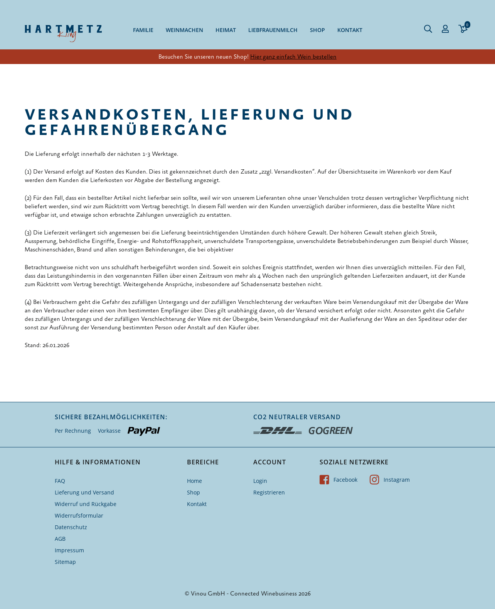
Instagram (390, 479)
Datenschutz (71, 527)
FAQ (60, 480)
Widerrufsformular (79, 515)
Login (260, 480)
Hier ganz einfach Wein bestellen (293, 57)
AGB (60, 538)
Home (194, 480)
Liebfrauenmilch (273, 30)
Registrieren (269, 492)
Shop (317, 30)
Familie (143, 30)
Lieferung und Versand (84, 492)
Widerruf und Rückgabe (85, 504)
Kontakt (349, 30)
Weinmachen (184, 30)
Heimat (226, 30)
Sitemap (65, 561)
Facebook (338, 479)
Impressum (69, 550)
